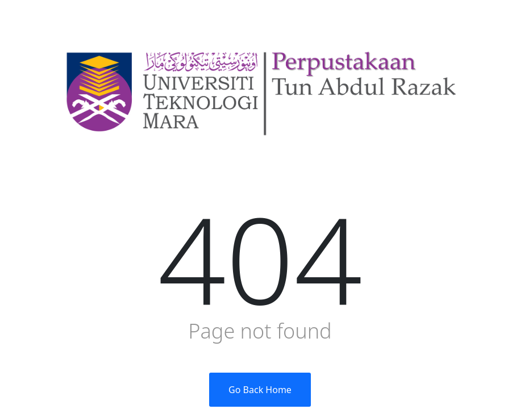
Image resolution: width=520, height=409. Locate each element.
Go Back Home (260, 389)
